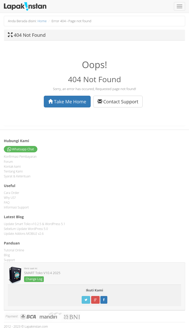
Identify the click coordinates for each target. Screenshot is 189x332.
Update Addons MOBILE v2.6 (24, 233)
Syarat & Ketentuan (17, 176)
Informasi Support (16, 207)
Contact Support (118, 102)
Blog (7, 255)
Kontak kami (12, 166)
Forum (8, 161)
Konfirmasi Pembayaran (20, 156)
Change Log (34, 279)
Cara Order (11, 193)
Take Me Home (67, 102)
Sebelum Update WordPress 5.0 (26, 229)
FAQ (6, 202)
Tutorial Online (14, 250)
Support (9, 260)
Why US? (10, 197)
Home (42, 21)
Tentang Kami (13, 171)
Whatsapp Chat (20, 149)
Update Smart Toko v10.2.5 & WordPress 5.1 (34, 224)
